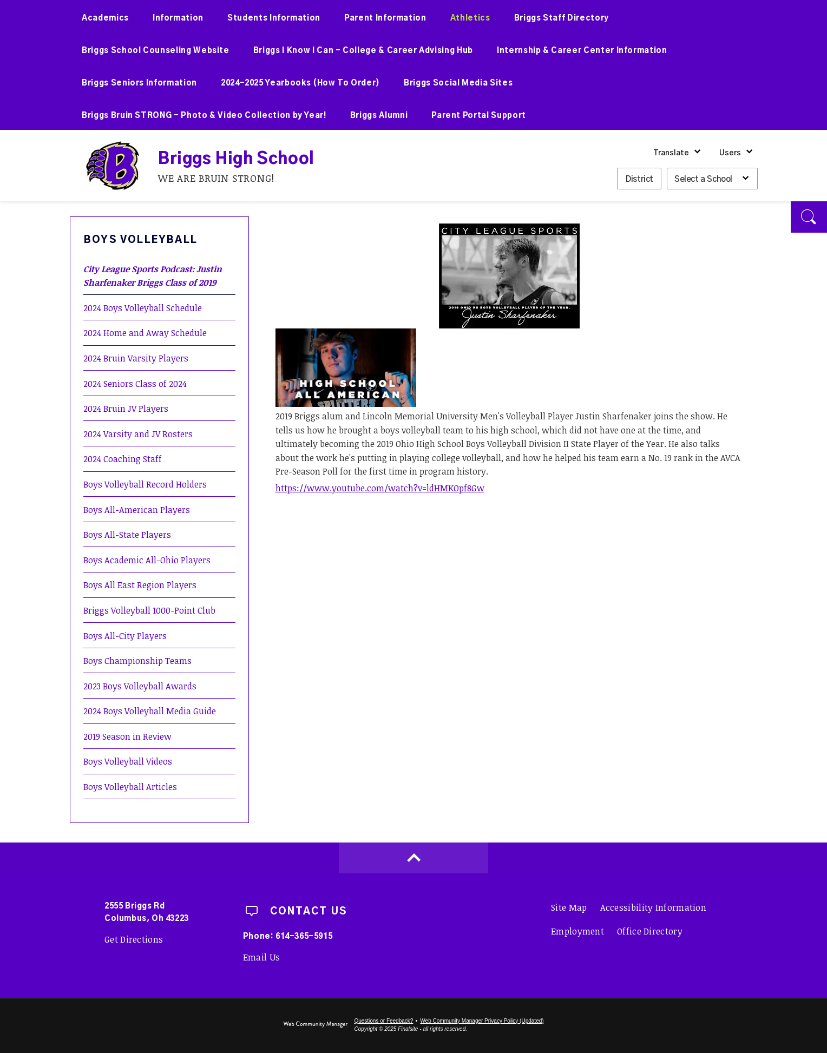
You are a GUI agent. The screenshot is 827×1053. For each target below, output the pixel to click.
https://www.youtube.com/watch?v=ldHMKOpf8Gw (379, 488)
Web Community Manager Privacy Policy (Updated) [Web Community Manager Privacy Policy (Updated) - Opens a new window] (481, 1021)
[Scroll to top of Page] (413, 858)
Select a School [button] (703, 179)
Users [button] (730, 153)
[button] (809, 217)
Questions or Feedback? (383, 1021)
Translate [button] (671, 153)
